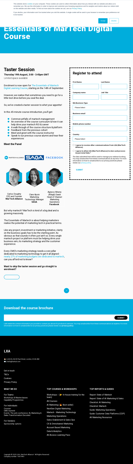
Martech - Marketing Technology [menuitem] (61, 412)
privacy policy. (86, 163)
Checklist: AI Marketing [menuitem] (100, 402)
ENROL (11, 277)
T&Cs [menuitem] (6, 374)
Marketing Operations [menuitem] (56, 416)
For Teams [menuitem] (9, 394)
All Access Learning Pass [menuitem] (58, 435)
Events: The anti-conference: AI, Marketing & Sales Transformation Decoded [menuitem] (22, 414)
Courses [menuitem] (7, 408)
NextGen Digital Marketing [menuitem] (59, 408)
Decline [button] (114, 21)
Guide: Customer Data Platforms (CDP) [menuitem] (107, 413)
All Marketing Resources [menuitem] (101, 417)
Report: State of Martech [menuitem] (101, 394)
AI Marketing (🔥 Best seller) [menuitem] (60, 404)
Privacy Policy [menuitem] (10, 382)
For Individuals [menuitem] (10, 405)
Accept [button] (103, 21)
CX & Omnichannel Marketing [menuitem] (60, 423)
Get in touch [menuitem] (9, 370)
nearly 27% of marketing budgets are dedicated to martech (34, 256)
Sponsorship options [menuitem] (12, 424)
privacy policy (67, 326)
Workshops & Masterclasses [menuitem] (16, 397)
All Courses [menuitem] (52, 401)
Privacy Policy (77, 8)
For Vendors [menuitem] (9, 421)
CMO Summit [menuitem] (9, 411)
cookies (30, 4)
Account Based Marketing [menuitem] (58, 427)
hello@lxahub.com (13, 361)
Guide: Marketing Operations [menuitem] (102, 410)
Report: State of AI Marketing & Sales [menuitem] (107, 398)
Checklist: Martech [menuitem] (98, 406)
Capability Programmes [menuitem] (14, 400)
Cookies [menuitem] (7, 378)
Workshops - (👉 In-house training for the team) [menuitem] (65, 395)
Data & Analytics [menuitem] (54, 431)
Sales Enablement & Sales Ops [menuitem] (61, 419)
